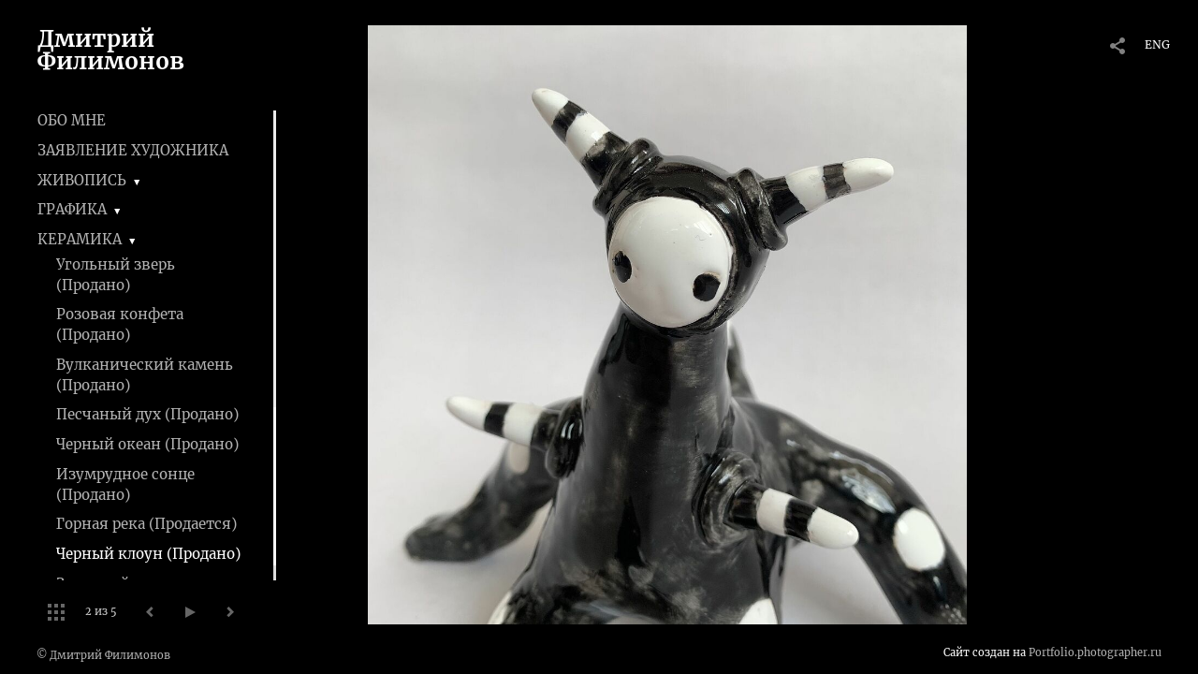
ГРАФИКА (72, 209)
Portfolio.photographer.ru (1095, 652)
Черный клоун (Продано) (148, 554)
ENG (1157, 44)
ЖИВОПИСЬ (81, 180)
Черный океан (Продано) (147, 444)
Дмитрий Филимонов (110, 50)
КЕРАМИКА (79, 239)
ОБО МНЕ (71, 120)
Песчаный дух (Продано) (147, 414)
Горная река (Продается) (146, 524)
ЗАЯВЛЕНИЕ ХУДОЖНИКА (132, 150)
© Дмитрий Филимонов (103, 655)
